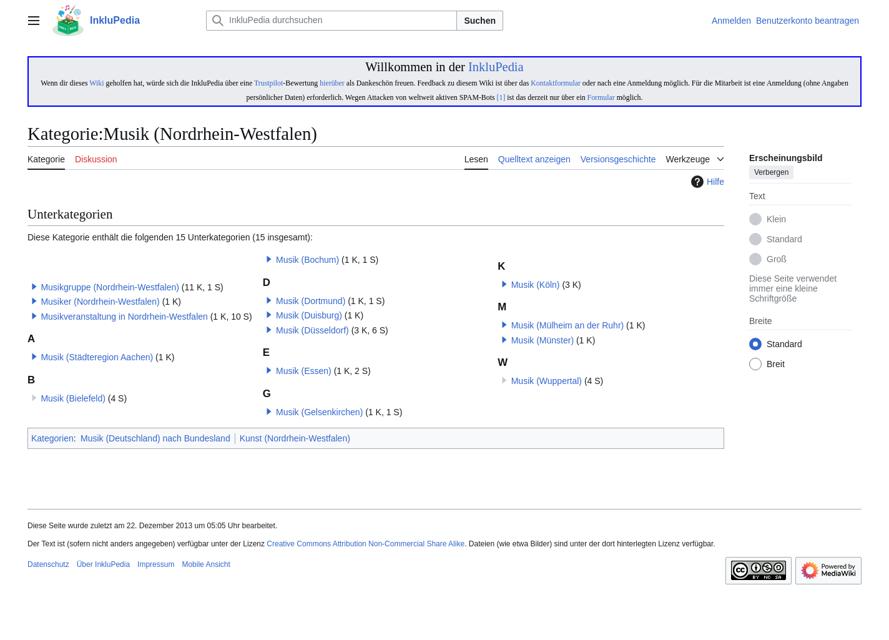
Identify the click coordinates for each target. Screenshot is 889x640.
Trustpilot (268, 83)
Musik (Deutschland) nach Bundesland (155, 438)
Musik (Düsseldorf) (312, 330)
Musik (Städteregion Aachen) (97, 357)
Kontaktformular (556, 83)
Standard (784, 240)
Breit (776, 365)
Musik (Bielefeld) (73, 398)
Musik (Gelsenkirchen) (319, 412)
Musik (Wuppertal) (546, 381)
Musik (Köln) (535, 285)
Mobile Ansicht (206, 564)
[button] (34, 286)
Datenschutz (48, 564)
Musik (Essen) (304, 371)
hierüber (332, 83)
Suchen (480, 21)
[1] (501, 97)
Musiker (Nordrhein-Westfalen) (100, 302)
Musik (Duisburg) (309, 315)
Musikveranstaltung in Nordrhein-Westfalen (124, 317)
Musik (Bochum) (307, 260)
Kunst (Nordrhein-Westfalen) (295, 438)
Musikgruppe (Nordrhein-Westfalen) (110, 287)
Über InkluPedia (103, 564)
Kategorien (52, 438)
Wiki (96, 83)
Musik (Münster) (542, 340)
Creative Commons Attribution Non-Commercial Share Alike (365, 543)
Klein (776, 220)
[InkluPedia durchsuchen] (331, 21)
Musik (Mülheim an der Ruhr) (567, 325)
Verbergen (771, 173)
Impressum (155, 564)
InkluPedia (496, 67)
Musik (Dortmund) (310, 301)
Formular (601, 97)
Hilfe (706, 181)
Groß (777, 260)
